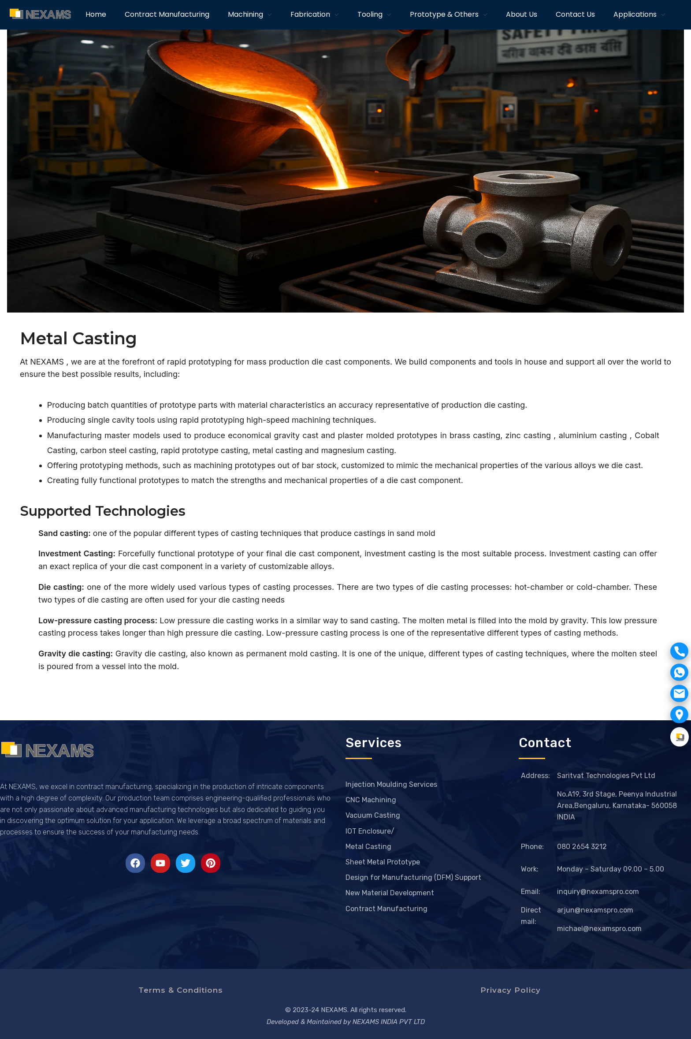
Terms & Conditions (180, 990)
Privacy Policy (510, 990)
